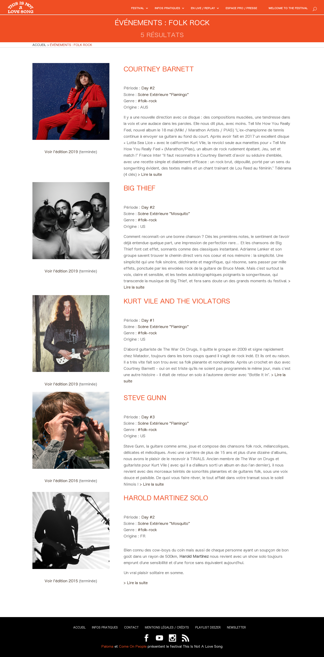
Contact (131, 627)
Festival (115, 8)
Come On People (132, 646)
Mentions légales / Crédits (167, 627)
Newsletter (236, 627)
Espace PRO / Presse (231, 8)
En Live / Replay (188, 8)
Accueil (79, 627)
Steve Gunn (145, 398)
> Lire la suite (150, 174)
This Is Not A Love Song (203, 646)
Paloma (107, 646)
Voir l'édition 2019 (62, 152)
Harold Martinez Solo (166, 498)
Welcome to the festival (284, 8)
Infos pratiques (148, 8)
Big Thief (139, 188)
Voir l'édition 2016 (62, 481)
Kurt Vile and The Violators (177, 301)
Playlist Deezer (208, 627)
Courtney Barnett (159, 69)
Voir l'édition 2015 (62, 581)
